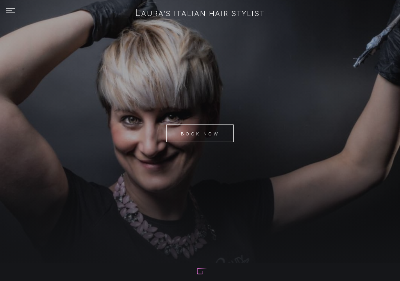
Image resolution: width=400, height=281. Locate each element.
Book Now (200, 134)
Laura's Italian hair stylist (200, 13)
